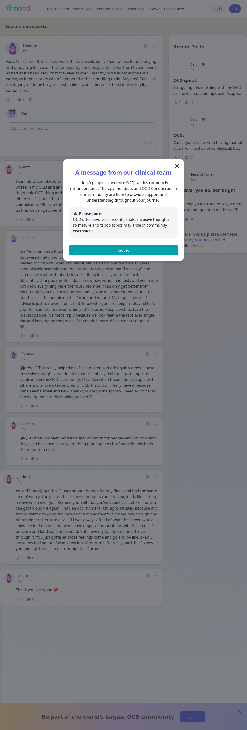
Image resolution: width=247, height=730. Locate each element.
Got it (123, 250)
